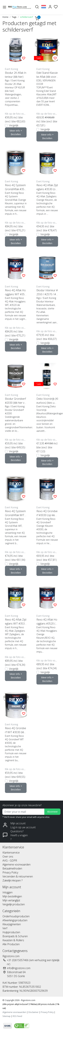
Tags (14, 16)
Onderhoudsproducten (16, 916)
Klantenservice (11, 852)
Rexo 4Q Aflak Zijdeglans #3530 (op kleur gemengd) (47, 187)
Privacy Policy (10, 872)
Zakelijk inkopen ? (12, 880)
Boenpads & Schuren (15, 936)
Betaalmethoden (12, 868)
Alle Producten (11, 944)
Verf (4, 928)
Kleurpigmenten (11, 924)
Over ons (7, 856)
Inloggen (7, 892)
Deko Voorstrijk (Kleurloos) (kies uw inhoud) (47, 401)
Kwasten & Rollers (13, 940)
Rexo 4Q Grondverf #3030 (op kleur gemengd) (47, 513)
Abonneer (52, 811)
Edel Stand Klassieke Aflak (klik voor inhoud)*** (47, 75)
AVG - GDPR (9, 860)
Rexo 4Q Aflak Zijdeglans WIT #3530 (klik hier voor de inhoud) (16, 622)
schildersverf (26, 16)
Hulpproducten (11, 932)
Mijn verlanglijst (11, 900)
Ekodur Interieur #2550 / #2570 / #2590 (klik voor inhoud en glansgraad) (47, 292)
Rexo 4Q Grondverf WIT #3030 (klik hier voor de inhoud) (15, 730)
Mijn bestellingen (12, 896)
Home (5, 16)
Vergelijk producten (13, 904)
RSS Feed (17, 1016)
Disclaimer (33, 1012)
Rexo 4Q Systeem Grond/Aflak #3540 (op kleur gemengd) (15, 187)
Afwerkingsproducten (14, 920)
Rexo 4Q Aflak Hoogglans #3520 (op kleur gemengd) (46, 622)
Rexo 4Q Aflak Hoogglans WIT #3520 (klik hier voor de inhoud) (15, 292)
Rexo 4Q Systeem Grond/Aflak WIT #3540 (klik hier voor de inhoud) (16, 513)
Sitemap (6, 1016)
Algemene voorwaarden (16, 864)
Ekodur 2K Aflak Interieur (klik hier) (15, 75)
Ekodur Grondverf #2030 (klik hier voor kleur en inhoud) (15, 401)
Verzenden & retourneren (17, 876)
